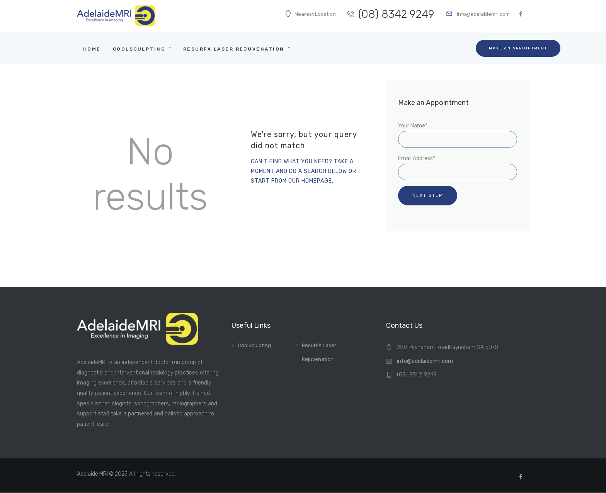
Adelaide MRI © (96, 474)
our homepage (310, 181)
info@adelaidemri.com (425, 361)
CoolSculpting (254, 345)
